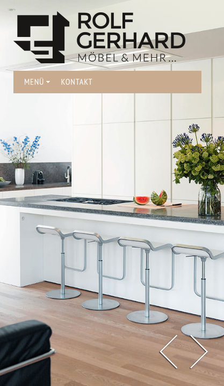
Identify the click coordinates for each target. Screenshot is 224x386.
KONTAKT (76, 81)
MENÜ (37, 81)
